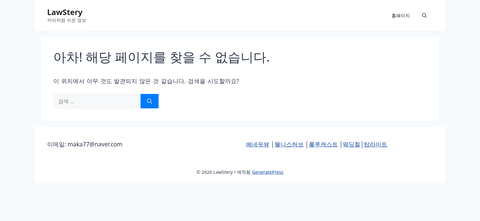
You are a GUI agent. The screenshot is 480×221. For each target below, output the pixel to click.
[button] (424, 15)
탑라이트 (375, 144)
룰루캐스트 (323, 144)
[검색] (150, 101)
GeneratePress (267, 172)
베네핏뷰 (257, 144)
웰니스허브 (289, 144)
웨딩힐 (351, 144)
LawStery (64, 12)
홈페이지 (401, 15)
